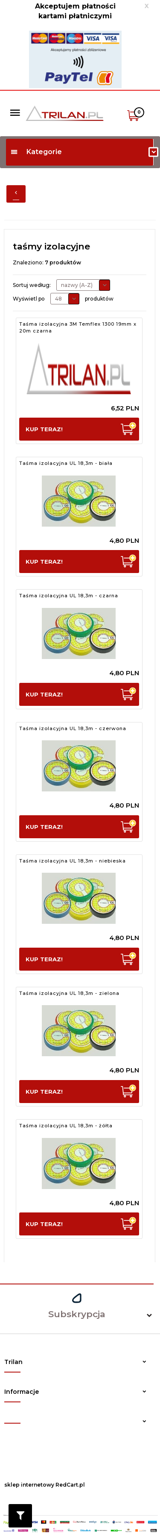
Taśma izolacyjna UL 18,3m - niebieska (72, 861)
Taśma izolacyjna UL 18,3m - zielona (69, 993)
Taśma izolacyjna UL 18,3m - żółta (66, 1126)
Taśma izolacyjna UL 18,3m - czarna (68, 596)
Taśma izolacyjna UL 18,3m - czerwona (72, 728)
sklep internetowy (29, 1485)
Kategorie (36, 152)
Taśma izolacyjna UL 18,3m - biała (66, 463)
